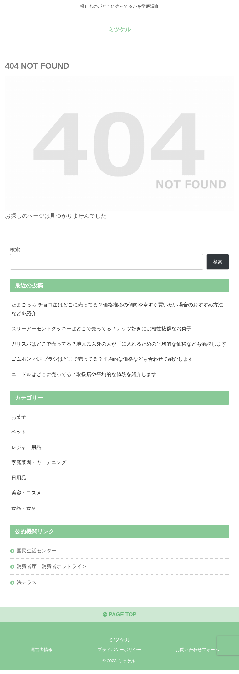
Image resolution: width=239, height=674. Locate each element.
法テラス (27, 586)
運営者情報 (42, 653)
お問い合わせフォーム (197, 653)
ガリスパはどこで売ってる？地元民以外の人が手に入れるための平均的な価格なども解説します (118, 344)
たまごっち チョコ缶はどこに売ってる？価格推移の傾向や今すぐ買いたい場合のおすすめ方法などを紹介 (117, 309)
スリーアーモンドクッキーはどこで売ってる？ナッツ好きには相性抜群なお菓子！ (103, 329)
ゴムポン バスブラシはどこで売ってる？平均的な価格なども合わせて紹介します (102, 360)
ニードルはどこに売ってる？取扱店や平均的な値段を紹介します (83, 375)
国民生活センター (37, 553)
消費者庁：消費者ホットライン (52, 569)
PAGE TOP (119, 619)
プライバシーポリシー (119, 653)
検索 (15, 249)
